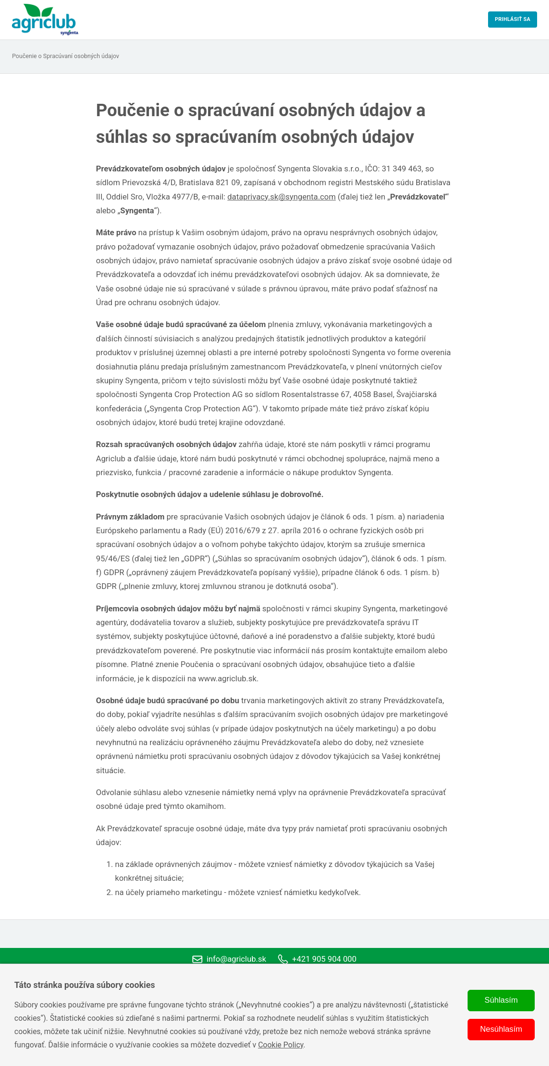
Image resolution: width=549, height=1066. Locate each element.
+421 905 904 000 (317, 959)
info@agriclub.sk (229, 959)
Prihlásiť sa (512, 19)
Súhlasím (501, 1000)
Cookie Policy (280, 1044)
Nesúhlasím (501, 1029)
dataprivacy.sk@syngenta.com (282, 196)
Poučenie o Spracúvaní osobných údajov (65, 56)
